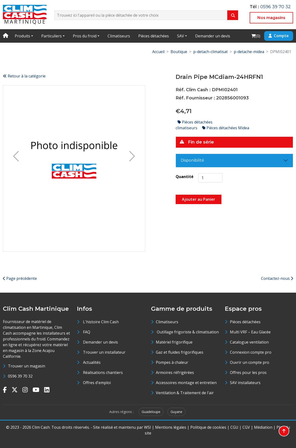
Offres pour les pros (248, 372)
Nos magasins (271, 17)
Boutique (179, 51)
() (255, 36)
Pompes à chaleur (172, 362)
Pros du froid (84, 36)
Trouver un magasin (26, 366)
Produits (22, 36)
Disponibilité (192, 160)
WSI (147, 427)
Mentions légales (170, 427)
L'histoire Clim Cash (101, 321)
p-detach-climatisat (210, 51)
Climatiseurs (119, 36)
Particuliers (51, 36)
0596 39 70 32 (275, 6)
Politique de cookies (208, 427)
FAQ (86, 332)
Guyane (176, 411)
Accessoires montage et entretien (186, 382)
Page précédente (20, 278)
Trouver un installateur (104, 352)
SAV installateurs (245, 382)
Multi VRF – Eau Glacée (250, 332)
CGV (246, 427)
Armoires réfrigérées (175, 372)
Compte (278, 35)
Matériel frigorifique (174, 342)
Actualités (92, 362)
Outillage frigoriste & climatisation (187, 332)
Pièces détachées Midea (225, 128)
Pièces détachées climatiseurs (194, 125)
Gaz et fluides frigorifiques (179, 352)
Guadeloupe (151, 411)
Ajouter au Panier (198, 199)
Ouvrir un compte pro (249, 362)
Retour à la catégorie (24, 76)
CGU (234, 427)
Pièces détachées (153, 36)
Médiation (263, 427)
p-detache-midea (249, 51)
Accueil (158, 51)
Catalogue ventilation (249, 342)
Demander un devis (212, 36)
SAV (180, 36)
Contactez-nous (277, 278)
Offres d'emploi (97, 382)
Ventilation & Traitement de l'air (185, 392)
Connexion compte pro (250, 352)
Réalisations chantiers (103, 372)
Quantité (184, 176)
